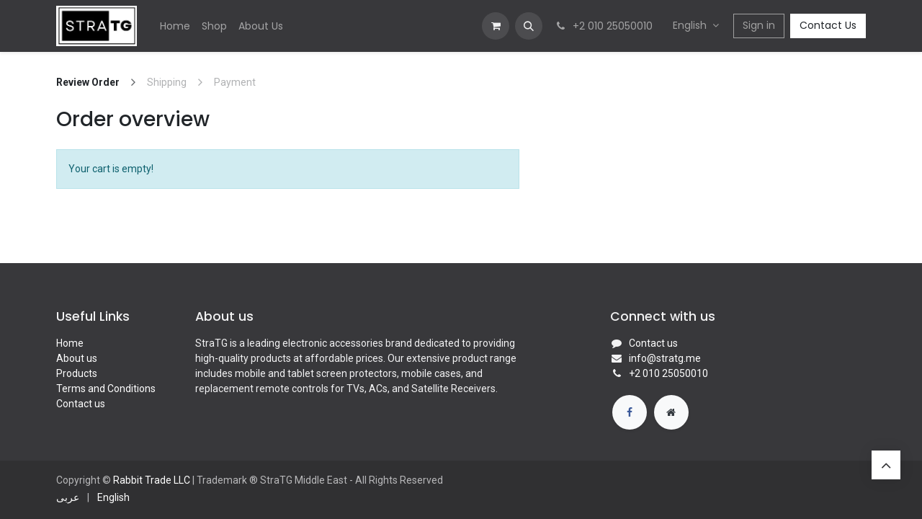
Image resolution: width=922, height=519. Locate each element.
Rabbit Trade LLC (151, 480)
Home (70, 343)
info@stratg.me (665, 358)
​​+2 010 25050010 (668, 373)
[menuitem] (175, 26)
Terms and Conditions (106, 388)
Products (76, 373)
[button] (528, 26)
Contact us (80, 403)
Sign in (759, 25)
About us (76, 358)
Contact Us (828, 25)
